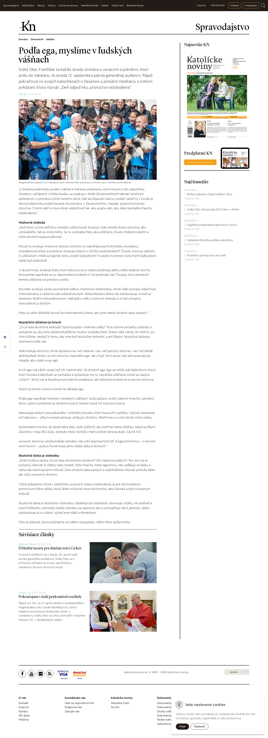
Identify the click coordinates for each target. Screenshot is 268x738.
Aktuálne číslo (120, 703)
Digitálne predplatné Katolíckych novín (212, 224)
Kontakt (23, 703)
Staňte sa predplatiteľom (200, 162)
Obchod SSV (218, 5)
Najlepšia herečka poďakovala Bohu (210, 240)
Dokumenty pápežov (170, 703)
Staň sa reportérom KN (79, 703)
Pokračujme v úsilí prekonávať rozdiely (50, 597)
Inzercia (201, 5)
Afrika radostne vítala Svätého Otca (209, 194)
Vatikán (190, 190)
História (24, 719)
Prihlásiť (234, 5)
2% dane (24, 715)
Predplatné (251, 5)
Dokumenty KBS (167, 715)
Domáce (190, 220)
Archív (233, 672)
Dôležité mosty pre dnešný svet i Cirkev (50, 548)
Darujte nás (72, 711)
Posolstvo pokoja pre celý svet (206, 255)
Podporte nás (73, 707)
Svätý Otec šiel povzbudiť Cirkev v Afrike (213, 209)
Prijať (182, 726)
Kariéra (23, 711)
